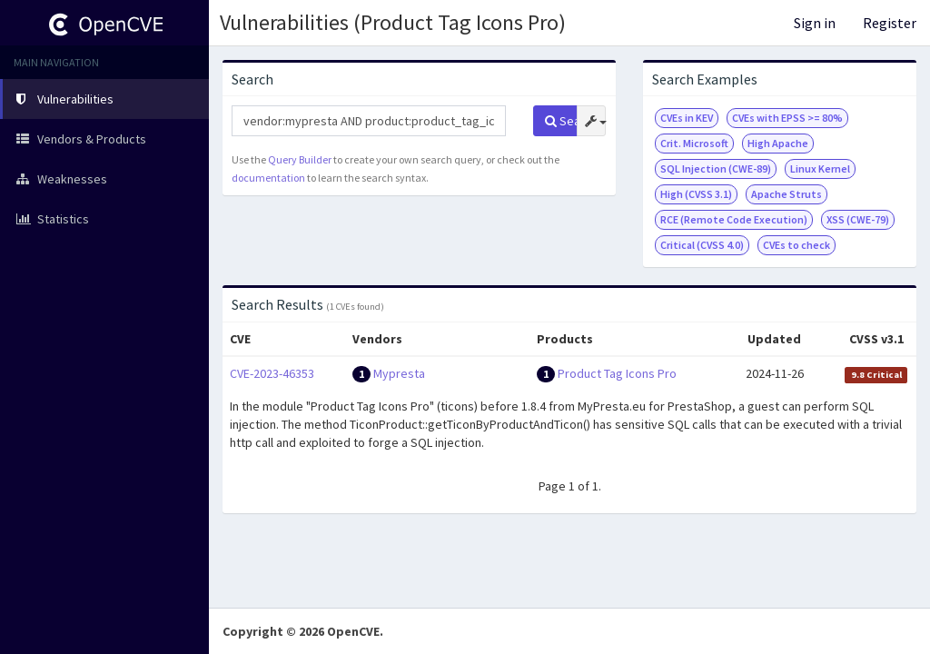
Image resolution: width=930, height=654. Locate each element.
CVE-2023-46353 (272, 373)
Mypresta (399, 373)
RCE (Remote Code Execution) (733, 219)
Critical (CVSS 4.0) (702, 245)
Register (889, 23)
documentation (268, 177)
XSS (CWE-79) (857, 219)
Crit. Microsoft (694, 143)
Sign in (815, 23)
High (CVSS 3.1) (696, 194)
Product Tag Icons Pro (617, 373)
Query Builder (299, 159)
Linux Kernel (820, 168)
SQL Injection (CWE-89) (715, 168)
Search (561, 121)
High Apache (777, 143)
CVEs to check (796, 245)
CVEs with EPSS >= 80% (787, 117)
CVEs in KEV (686, 117)
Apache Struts (786, 194)
